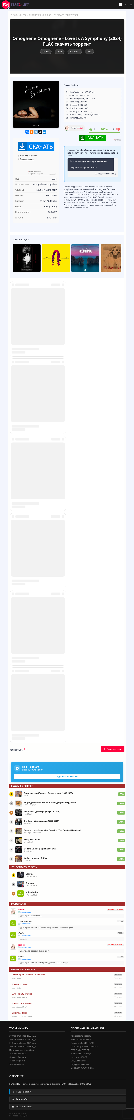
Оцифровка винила (80, 1064)
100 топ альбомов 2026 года (22, 1036)
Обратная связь (22, 1106)
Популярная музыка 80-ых (21, 1050)
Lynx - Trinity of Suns (22, 994)
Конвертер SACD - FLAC (82, 1043)
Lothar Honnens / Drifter (35, 858)
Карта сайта (20, 1099)
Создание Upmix (78, 1061)
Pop (89, 51)
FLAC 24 (17, 4)
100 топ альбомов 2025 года (22, 1039)
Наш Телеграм (21, 1091)
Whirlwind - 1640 (20, 984)
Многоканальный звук (81, 1053)
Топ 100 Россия (16, 1064)
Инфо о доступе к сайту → (33, 770)
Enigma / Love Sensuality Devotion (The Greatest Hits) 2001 (52, 830)
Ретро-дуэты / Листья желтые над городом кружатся (50, 802)
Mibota (29, 874)
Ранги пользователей (81, 1039)
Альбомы (74, 51)
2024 (59, 51)
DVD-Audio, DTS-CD (80, 1050)
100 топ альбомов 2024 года (22, 1043)
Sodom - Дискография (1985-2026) (40, 849)
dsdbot (80, 128)
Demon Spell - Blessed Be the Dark (28, 975)
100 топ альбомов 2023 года (22, 1046)
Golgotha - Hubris (20, 1013)
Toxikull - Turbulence (22, 1003)
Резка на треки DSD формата (84, 1046)
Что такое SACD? (79, 1057)
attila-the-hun (32, 892)
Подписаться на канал (67, 776)
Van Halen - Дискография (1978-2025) (42, 812)
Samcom (30, 883)
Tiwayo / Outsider (32, 839)
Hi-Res (23, 15)
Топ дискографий (17, 1061)
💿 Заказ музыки (24, 912)
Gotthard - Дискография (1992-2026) (41, 821)
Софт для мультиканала (82, 1068)
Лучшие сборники (17, 1057)
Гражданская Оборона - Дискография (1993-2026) (48, 793)
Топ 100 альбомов (17, 1053)
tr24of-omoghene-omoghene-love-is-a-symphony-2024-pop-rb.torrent (88, 164)
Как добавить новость (81, 1036)
